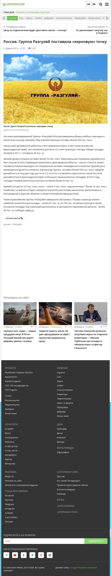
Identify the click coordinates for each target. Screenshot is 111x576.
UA (88, 4)
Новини (62, 366)
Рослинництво (12, 398)
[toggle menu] (107, 4)
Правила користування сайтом (72, 483)
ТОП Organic (11, 388)
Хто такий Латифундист (68, 479)
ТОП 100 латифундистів (16, 383)
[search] (101, 4)
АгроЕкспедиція (13, 379)
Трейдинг (9, 407)
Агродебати (10, 453)
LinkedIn (9, 511)
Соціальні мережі (16, 489)
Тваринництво (12, 403)
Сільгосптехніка (64, 18)
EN (93, 4)
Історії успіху (11, 444)
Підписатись (95, 539)
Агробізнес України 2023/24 (19, 370)
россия (6, 222)
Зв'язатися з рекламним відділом (21, 483)
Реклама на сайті (13, 479)
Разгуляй (17, 222)
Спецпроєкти (56, 325)
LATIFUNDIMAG (66, 504)
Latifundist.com (67, 470)
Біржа (60, 498)
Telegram (9, 502)
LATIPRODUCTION (67, 510)
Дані (60, 422)
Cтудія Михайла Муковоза (84, 565)
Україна (12, 18)
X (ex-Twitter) (11, 515)
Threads (9, 520)
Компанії (61, 435)
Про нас (61, 474)
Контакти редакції (66, 487)
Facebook (9, 493)
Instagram (10, 506)
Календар (62, 427)
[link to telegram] (6, 553)
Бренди (60, 440)
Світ (21, 18)
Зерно (29, 18)
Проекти (10, 366)
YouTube (9, 498)
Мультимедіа (65, 446)
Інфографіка (63, 450)
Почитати (11, 422)
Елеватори (62, 392)
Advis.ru (29, 209)
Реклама (10, 470)
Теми (8, 394)
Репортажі (10, 461)
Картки (8, 457)
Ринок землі (94, 18)
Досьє (60, 431)
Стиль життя (11, 448)
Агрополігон (11, 375)
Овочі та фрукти (65, 401)
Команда (61, 492)
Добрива (49, 18)
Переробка (80, 18)
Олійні (38, 18)
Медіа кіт (9, 474)
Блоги (8, 431)
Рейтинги (9, 440)
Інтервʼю (18, 325)
